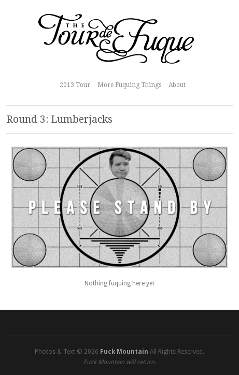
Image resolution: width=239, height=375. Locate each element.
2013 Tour (75, 85)
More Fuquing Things (129, 85)
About (177, 85)
